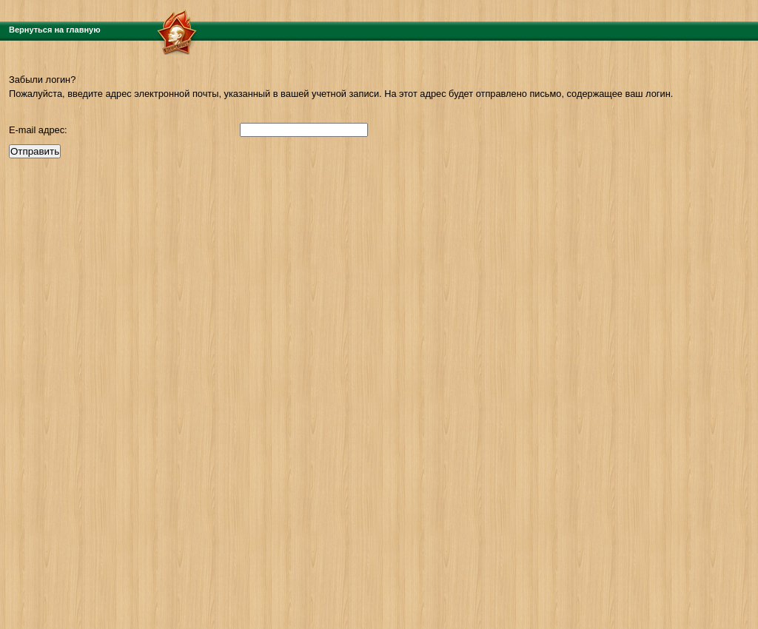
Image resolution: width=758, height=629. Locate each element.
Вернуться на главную (55, 29)
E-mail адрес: (38, 129)
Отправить (34, 151)
